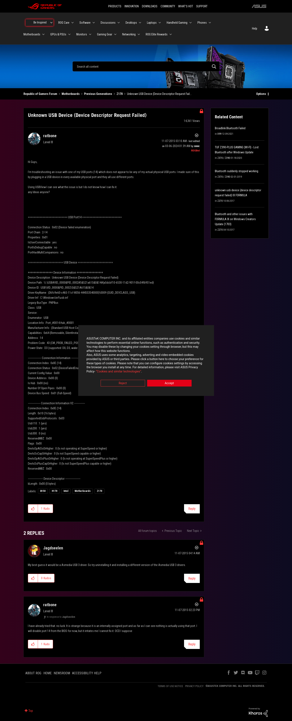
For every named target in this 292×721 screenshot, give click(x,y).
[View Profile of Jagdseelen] (53, 547)
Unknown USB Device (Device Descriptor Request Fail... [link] (159, 94)
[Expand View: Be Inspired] (51, 22)
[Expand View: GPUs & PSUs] (69, 34)
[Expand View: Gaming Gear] (115, 34)
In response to (61, 616)
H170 (54, 491)
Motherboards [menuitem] (31, 34)
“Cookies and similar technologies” (118, 371)
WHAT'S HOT (185, 6)
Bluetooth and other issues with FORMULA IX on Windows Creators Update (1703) (235, 219)
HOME (47, 673)
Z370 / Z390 (223, 157)
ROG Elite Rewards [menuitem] (156, 34)
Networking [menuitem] (129, 34)
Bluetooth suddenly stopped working (236, 171)
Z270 (220, 200)
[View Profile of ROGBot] (195, 150)
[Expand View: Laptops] (160, 23)
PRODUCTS (114, 6)
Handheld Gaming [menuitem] (177, 22)
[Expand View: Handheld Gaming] (190, 23)
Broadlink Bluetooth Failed (230, 128)
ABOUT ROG (33, 673)
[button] (33, 508)
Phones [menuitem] (202, 22)
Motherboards (71, 94)
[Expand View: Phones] (210, 23)
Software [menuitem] (85, 22)
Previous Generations (98, 94)
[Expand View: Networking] (139, 34)
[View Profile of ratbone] (50, 135)
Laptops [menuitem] (152, 22)
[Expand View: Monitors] (90, 34)
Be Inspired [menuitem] (40, 22)
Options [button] (261, 94)
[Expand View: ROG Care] (72, 23)
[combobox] (146, 66)
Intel (66, 491)
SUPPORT (202, 6)
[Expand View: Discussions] (119, 23)
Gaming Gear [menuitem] (104, 34)
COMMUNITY (168, 6)
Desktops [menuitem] (131, 22)
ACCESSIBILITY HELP (86, 673)
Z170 (120, 94)
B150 (42, 491)
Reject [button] (123, 383)
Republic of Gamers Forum (40, 94)
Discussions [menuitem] (108, 22)
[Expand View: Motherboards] (43, 34)
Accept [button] (169, 383)
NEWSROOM (62, 673)
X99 (219, 133)
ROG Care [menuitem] (63, 22)
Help (254, 28)
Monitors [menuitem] (81, 34)
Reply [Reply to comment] (192, 578)
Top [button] (31, 710)
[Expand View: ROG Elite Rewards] (171, 34)
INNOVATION (132, 6)
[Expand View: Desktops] (140, 23)
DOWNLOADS (149, 6)
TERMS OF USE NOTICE (170, 686)
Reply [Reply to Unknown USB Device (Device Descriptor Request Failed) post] (192, 509)
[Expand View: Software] (94, 23)
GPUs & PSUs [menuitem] (58, 34)
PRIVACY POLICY (194, 686)
